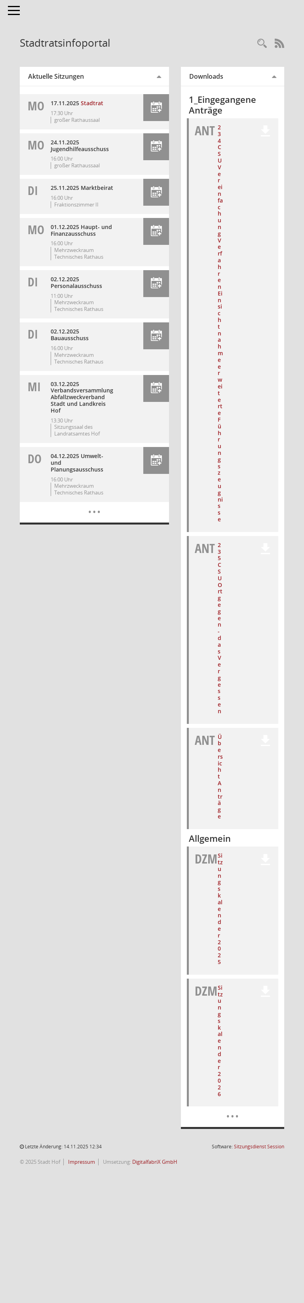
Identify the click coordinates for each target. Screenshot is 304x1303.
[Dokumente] (232, 1110)
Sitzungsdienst (259, 1146)
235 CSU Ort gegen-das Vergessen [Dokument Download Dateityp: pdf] (220, 628)
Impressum (81, 1161)
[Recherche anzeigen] (262, 43)
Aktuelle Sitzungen (56, 76)
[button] (156, 107)
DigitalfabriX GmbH (154, 1161)
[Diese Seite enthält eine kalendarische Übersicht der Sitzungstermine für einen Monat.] (94, 506)
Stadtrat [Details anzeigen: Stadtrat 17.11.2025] (92, 103)
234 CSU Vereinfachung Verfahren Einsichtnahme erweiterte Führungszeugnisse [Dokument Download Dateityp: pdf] (220, 323)
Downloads (206, 76)
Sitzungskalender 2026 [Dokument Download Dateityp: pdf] (220, 1041)
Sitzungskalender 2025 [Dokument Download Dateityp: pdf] (220, 909)
